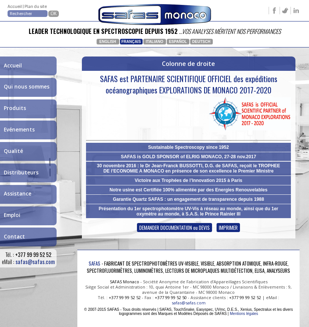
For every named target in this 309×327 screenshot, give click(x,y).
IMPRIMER (228, 227)
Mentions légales (244, 314)
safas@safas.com (35, 262)
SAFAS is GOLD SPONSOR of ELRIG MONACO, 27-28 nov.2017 (188, 156)
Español (178, 42)
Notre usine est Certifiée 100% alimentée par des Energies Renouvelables (188, 190)
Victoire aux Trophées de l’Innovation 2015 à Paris (188, 180)
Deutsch (201, 42)
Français (131, 42)
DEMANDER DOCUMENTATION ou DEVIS (174, 227)
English (107, 42)
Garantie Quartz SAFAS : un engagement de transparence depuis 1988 (188, 199)
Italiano (154, 42)
